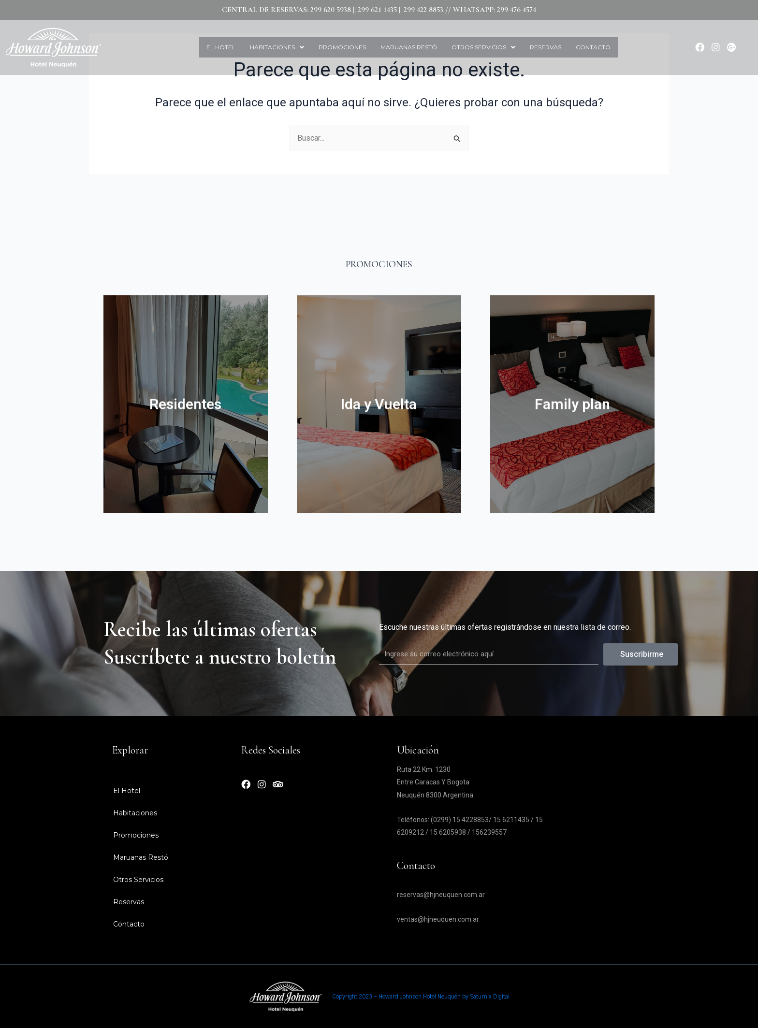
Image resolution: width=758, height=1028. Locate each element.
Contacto (593, 47)
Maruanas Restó (408, 47)
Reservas (545, 47)
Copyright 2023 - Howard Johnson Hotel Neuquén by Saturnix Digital (421, 996)
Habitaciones (277, 47)
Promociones (342, 47)
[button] (277, 47)
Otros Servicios (483, 47)
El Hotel (220, 47)
